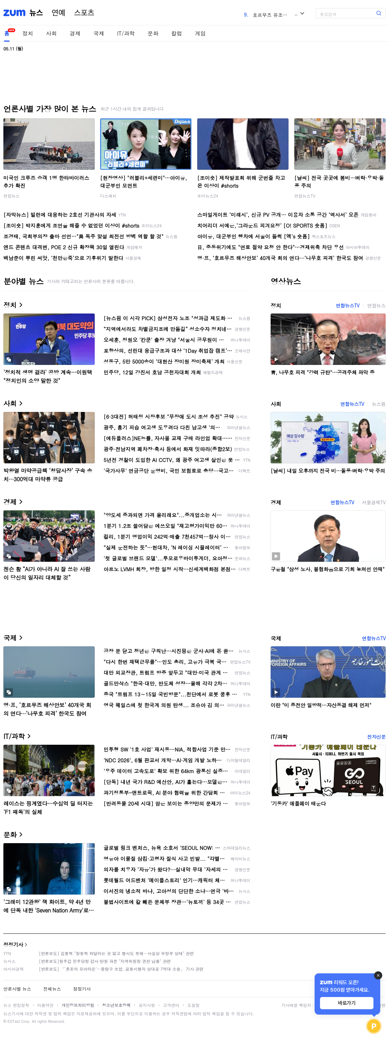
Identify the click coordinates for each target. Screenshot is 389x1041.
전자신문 (376, 736)
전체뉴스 (52, 989)
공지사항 (147, 1005)
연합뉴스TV (304, 196)
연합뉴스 (11, 196)
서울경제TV (374, 502)
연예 (58, 12)
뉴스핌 (379, 403)
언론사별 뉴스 (17, 989)
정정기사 (13, 944)
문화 (152, 33)
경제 (75, 33)
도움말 (193, 1005)
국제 (98, 33)
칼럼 (176, 33)
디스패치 (108, 196)
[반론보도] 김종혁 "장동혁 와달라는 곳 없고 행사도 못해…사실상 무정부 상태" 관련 (116, 953)
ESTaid (13, 1021)
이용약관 (45, 1005)
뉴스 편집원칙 (16, 1005)
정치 (27, 33)
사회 (51, 33)
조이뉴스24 (207, 196)
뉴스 (36, 12)
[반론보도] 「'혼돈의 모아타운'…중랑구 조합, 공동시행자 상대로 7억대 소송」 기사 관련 (121, 969)
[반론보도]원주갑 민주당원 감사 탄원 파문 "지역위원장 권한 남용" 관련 (105, 961)
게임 (200, 33)
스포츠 (84, 12)
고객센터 (171, 1005)
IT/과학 (126, 33)
